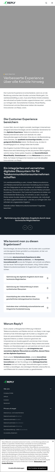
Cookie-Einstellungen (16, 468)
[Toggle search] (46, 3)
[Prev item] (25, 227)
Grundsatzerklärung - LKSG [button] (15, 429)
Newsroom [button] (7, 403)
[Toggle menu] (52, 3)
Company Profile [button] (8, 393)
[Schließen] (53, 441)
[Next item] (30, 227)
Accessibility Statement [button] (10, 433)
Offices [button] (6, 396)
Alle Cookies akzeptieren (37, 468)
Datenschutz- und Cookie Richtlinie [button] (14, 412)
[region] (27, 455)
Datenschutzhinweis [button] (13, 416)
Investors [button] (6, 400)
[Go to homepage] (9, 3)
